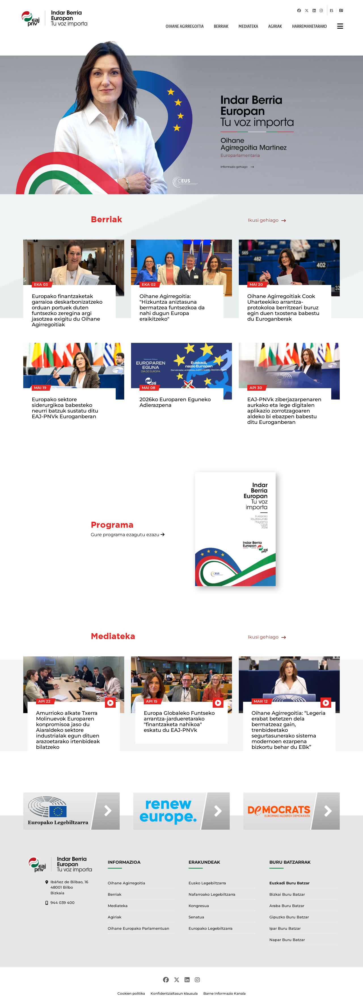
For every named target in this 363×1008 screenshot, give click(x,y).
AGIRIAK (275, 26)
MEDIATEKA (248, 26)
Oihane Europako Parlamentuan (138, 928)
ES (331, 10)
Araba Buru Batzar (286, 905)
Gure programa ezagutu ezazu (127, 534)
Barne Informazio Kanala (224, 993)
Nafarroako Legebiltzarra (212, 894)
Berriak (114, 894)
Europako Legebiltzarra (211, 928)
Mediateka (118, 905)
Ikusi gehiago (267, 220)
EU (341, 10)
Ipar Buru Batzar (285, 928)
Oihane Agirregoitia (126, 883)
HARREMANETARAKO (309, 26)
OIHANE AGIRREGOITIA (185, 26)
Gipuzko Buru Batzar (289, 917)
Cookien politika (131, 993)
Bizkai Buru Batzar (287, 894)
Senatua (196, 917)
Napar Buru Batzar (287, 939)
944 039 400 (60, 902)
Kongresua (199, 905)
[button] (338, 26)
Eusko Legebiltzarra (207, 883)
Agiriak (114, 917)
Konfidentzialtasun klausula (174, 993)
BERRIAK (221, 26)
